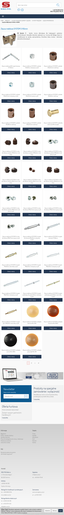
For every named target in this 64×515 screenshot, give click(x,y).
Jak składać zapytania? (6, 453)
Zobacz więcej (10, 72)
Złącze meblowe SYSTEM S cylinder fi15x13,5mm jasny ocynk (32, 95)
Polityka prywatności (6, 440)
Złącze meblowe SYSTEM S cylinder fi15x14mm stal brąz (53, 95)
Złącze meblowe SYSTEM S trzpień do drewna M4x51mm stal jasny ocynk (32, 238)
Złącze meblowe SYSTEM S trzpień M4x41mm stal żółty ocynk (11, 265)
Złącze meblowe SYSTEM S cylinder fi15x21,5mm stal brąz (32, 123)
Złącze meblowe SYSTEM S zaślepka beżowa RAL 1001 (32, 322)
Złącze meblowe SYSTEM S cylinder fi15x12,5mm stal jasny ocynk (11, 95)
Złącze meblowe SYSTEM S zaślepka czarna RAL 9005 (11, 350)
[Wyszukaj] (58, 5)
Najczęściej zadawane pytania (8, 451)
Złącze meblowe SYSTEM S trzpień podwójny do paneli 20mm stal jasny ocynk (32, 294)
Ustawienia (47, 510)
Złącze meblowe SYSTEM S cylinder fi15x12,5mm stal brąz (53, 66)
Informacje (4, 430)
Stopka (34, 430)
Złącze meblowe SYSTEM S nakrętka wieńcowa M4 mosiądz (53, 123)
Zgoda (60, 510)
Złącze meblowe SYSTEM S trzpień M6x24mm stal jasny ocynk (32, 265)
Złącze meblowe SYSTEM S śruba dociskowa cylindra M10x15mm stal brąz (11, 152)
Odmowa (55, 510)
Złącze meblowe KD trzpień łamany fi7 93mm (11, 66)
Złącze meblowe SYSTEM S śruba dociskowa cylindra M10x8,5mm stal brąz (53, 181)
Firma (33, 433)
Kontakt (34, 434)
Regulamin (3, 433)
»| (38, 363)
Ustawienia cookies (5, 441)
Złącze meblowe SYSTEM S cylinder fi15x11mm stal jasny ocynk (32, 66)
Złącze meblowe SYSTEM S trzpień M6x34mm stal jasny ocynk (53, 265)
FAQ (2, 449)
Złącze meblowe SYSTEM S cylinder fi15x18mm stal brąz (11, 123)
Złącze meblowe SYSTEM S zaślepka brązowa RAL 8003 (53, 322)
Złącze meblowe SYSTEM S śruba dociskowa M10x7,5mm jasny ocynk (32, 208)
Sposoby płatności (5, 436)
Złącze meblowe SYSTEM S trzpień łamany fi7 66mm (53, 237)
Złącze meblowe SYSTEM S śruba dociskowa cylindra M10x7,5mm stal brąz (11, 181)
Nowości (34, 440)
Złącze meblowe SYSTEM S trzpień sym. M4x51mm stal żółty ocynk (11, 322)
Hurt (33, 438)
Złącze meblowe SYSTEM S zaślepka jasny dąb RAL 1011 (32, 350)
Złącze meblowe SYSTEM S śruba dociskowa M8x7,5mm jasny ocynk (11, 237)
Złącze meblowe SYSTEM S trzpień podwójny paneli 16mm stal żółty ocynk (53, 294)
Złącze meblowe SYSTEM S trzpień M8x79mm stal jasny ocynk (11, 294)
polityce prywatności (22, 512)
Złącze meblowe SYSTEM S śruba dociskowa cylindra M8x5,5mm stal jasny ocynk (11, 209)
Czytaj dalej (37, 399)
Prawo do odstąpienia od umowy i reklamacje (12, 438)
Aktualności (35, 436)
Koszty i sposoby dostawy (7, 434)
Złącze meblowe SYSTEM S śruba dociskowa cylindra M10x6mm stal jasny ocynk (53, 152)
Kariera (34, 441)
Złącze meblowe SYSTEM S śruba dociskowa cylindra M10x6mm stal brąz (32, 152)
